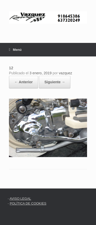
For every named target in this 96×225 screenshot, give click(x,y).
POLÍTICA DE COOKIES (28, 203)
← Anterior (23, 82)
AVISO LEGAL (20, 198)
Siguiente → (54, 82)
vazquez (65, 73)
